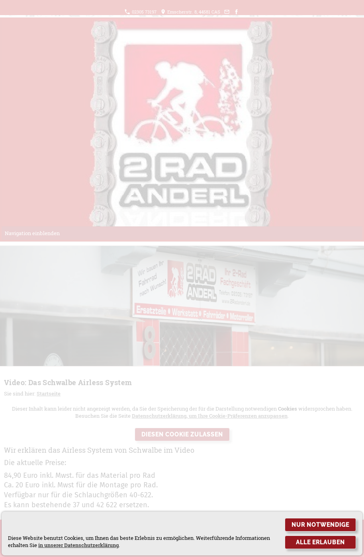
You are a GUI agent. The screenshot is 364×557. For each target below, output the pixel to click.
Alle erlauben (320, 542)
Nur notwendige (320, 525)
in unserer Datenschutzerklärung (78, 545)
